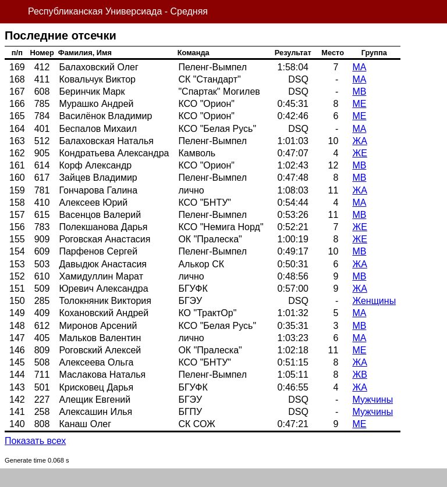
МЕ (359, 104)
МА (359, 67)
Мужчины (372, 399)
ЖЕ (359, 153)
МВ (359, 91)
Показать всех (35, 441)
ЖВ (359, 374)
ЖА (359, 141)
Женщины (374, 301)
